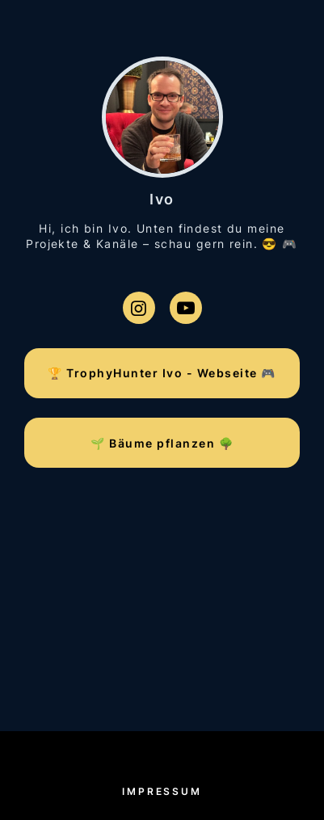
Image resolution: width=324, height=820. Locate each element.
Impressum (161, 791)
